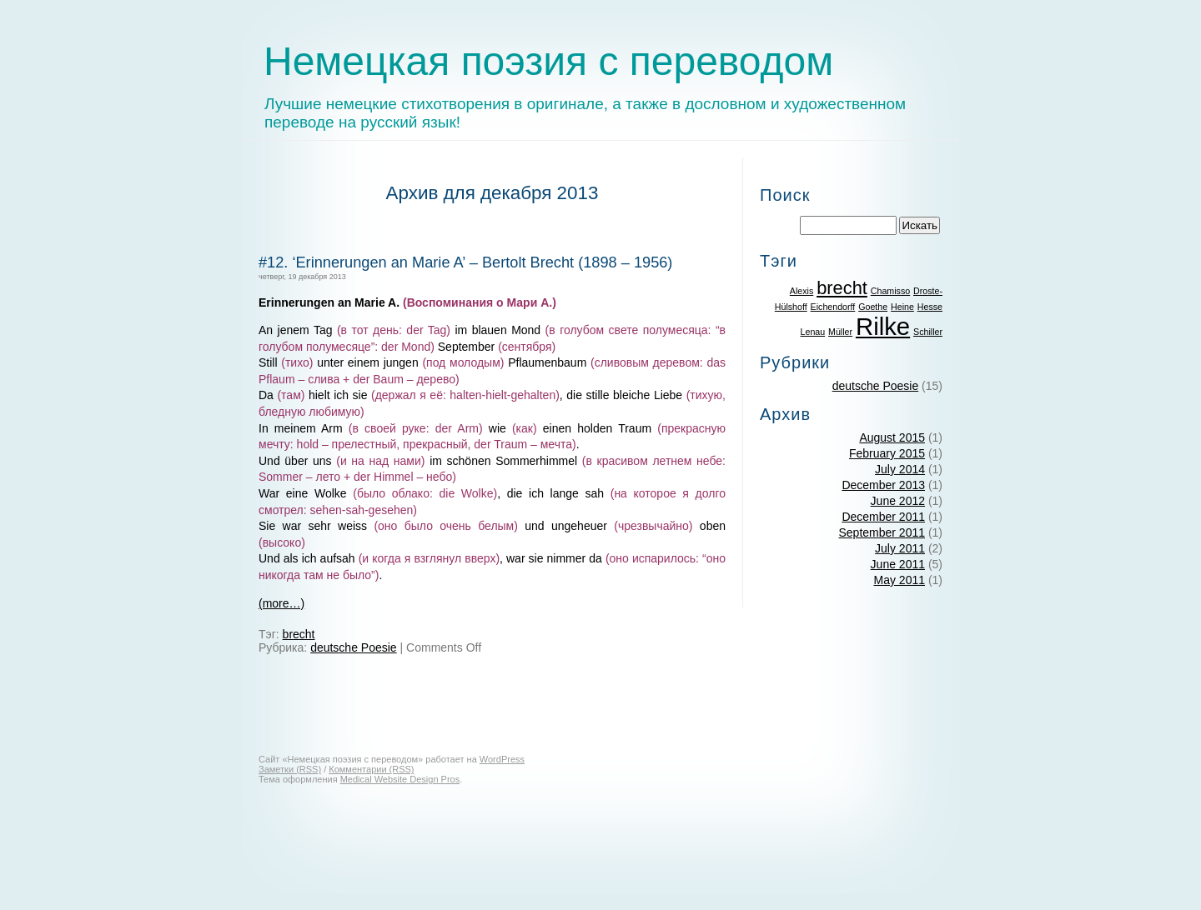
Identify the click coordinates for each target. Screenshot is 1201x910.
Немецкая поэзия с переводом (548, 61)
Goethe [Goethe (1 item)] (872, 307)
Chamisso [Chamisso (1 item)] (890, 291)
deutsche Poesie (353, 647)
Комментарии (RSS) (371, 769)
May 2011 (899, 580)
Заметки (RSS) (290, 769)
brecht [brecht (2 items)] (842, 288)
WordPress (502, 759)
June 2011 (898, 564)
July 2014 (900, 469)
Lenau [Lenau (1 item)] (813, 332)
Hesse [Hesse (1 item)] (929, 307)
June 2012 (898, 501)
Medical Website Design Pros (400, 779)
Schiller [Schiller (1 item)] (927, 332)
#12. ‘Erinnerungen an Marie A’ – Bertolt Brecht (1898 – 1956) (465, 262)
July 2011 (900, 548)
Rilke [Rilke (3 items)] (883, 326)
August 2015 (892, 437)
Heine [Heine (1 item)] (902, 307)
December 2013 (883, 485)
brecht (299, 634)
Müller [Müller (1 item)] (840, 332)
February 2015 (887, 453)
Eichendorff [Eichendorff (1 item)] (833, 307)
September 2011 (881, 532)
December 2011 (883, 516)
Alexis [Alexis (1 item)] (801, 291)
